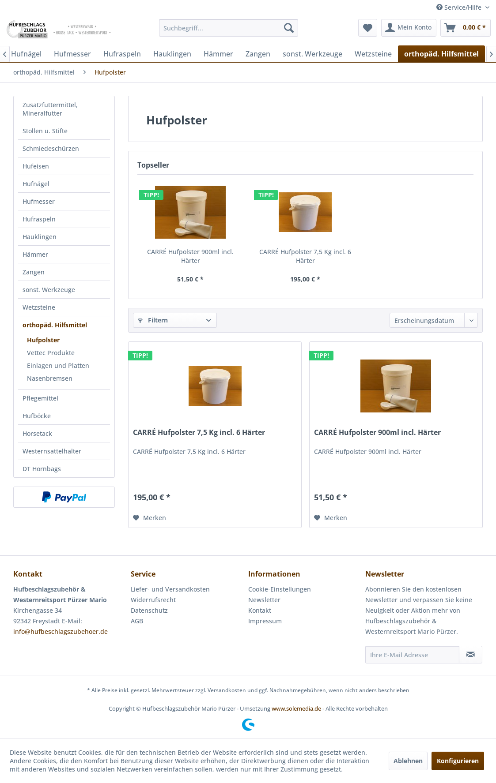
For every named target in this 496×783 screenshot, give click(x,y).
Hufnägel (36, 184)
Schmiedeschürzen (51, 148)
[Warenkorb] (465, 28)
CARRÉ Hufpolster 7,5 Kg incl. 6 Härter (305, 256)
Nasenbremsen (49, 378)
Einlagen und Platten (58, 365)
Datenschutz (149, 610)
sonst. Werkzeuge (49, 289)
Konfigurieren (458, 761)
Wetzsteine (39, 307)
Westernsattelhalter (52, 451)
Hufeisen (36, 166)
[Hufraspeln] (122, 53)
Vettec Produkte (51, 352)
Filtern (153, 320)
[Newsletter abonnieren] (470, 654)
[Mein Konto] (408, 28)
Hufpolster (43, 340)
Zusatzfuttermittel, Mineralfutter (50, 109)
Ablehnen (408, 761)
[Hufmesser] (72, 53)
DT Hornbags (42, 469)
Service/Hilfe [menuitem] (459, 7)
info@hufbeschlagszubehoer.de (60, 631)
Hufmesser (39, 201)
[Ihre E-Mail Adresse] (412, 654)
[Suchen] (289, 28)
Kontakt (259, 610)
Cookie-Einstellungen (279, 589)
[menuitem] (228, 28)
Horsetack (37, 433)
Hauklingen (40, 236)
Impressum (265, 621)
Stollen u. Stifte (45, 131)
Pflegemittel (40, 398)
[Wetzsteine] (373, 53)
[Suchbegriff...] (228, 28)
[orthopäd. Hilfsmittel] (441, 53)
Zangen (34, 272)
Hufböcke (37, 416)
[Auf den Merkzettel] (149, 518)
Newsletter (264, 600)
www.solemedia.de (296, 708)
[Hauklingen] (172, 53)
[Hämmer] (218, 53)
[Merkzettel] (367, 28)
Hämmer (35, 254)
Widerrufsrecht (153, 600)
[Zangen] (257, 53)
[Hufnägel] (26, 53)
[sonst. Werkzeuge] (312, 53)
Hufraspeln (39, 219)
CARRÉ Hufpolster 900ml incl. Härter (190, 256)
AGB (137, 621)
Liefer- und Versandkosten (170, 589)
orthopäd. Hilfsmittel (55, 325)
